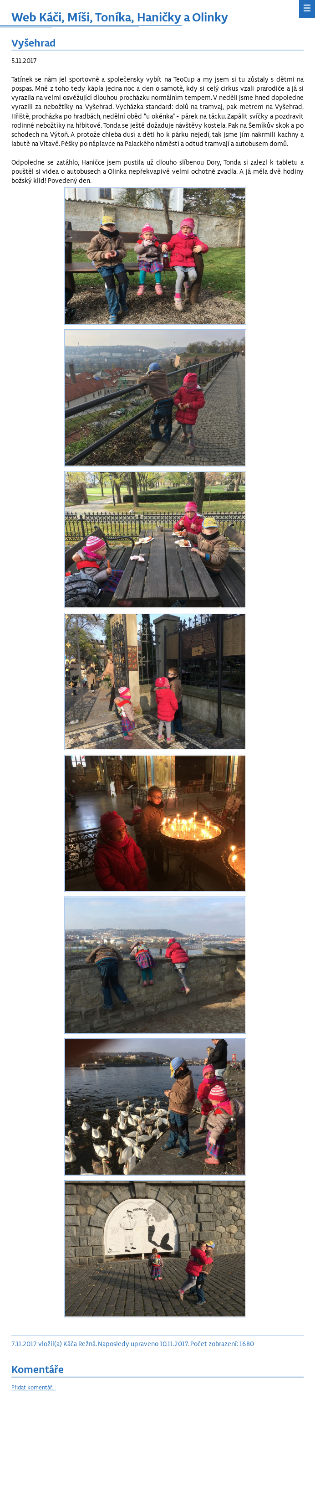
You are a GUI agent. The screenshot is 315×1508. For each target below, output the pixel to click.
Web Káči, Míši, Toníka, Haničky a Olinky (119, 16)
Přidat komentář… (33, 1387)
